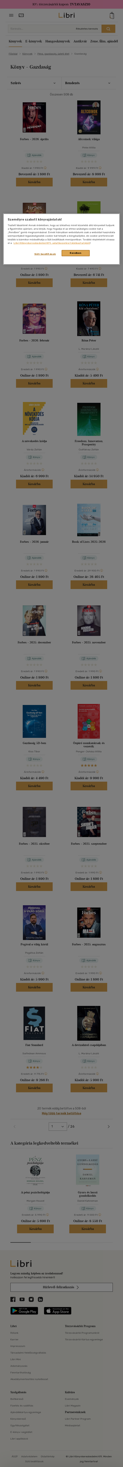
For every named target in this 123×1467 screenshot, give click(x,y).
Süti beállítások (45, 253)
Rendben (75, 252)
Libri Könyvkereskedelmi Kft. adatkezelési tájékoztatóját (52, 242)
